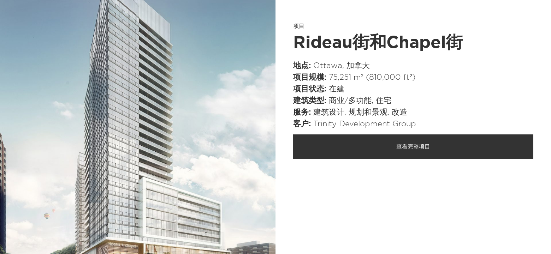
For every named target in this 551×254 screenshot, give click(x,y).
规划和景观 (368, 112)
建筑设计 (328, 112)
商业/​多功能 (350, 100)
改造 (399, 112)
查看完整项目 (413, 147)
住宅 (383, 100)
